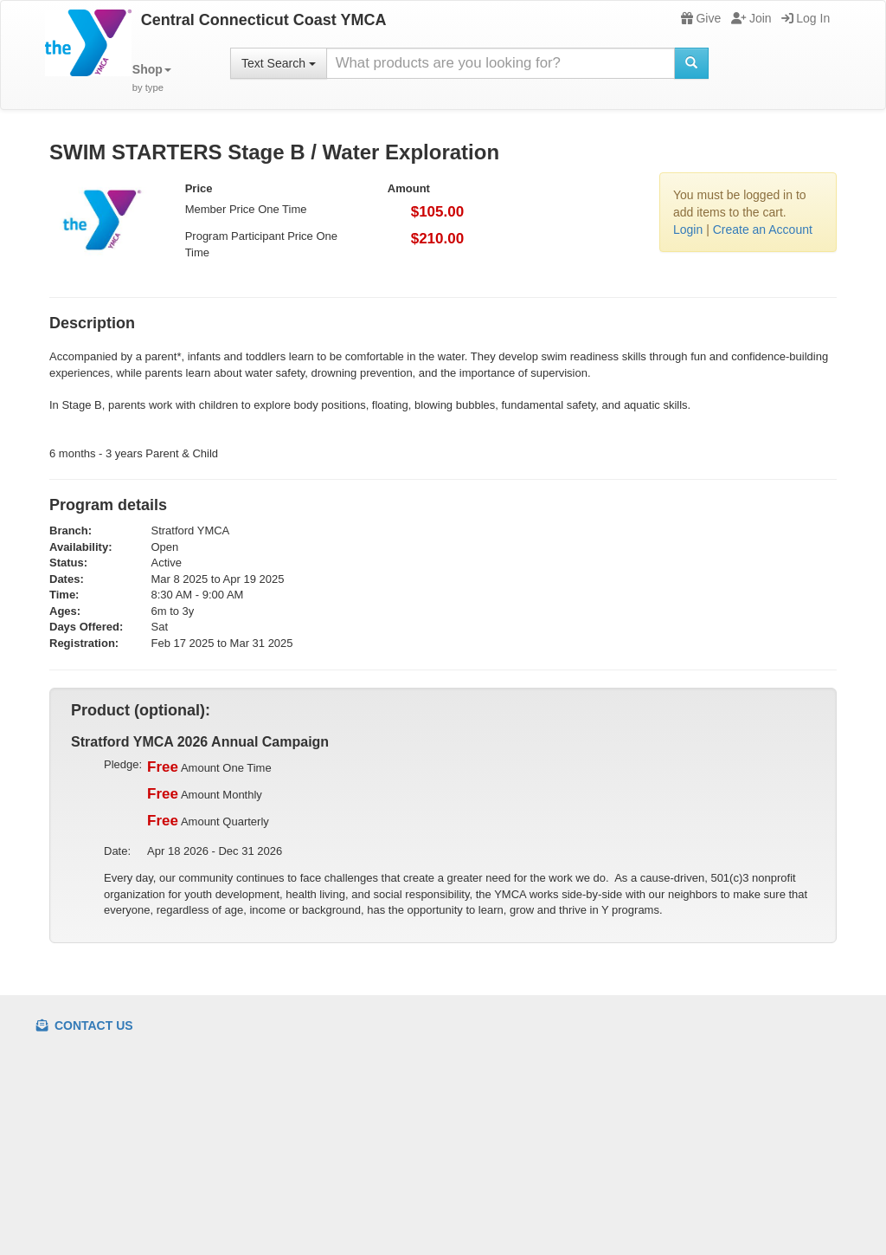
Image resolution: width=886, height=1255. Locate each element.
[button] (151, 78)
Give (701, 18)
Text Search (278, 63)
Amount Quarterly (208, 821)
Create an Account (762, 229)
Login (688, 229)
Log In (805, 18)
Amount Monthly (204, 794)
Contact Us (84, 1025)
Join (751, 18)
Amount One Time (209, 767)
